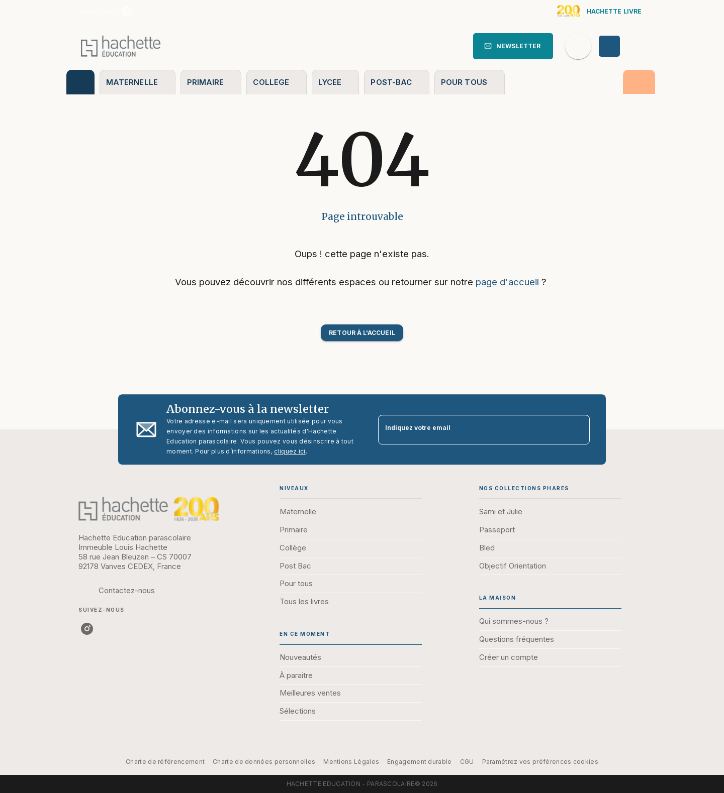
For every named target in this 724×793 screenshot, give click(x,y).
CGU (467, 761)
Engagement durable (419, 761)
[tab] (80, 82)
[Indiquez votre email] (471, 429)
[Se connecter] (621, 46)
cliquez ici (289, 451)
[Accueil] (120, 46)
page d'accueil (507, 281)
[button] (513, 46)
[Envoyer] (578, 429)
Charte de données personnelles (264, 761)
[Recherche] (578, 46)
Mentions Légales (351, 761)
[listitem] (127, 11)
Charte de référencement (165, 761)
